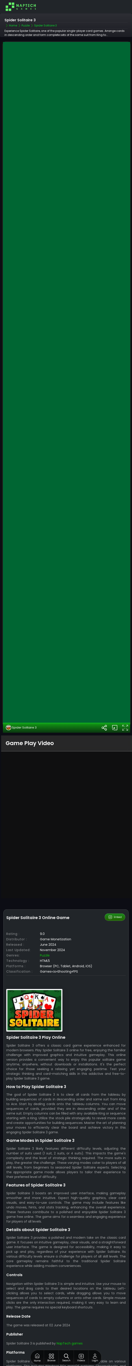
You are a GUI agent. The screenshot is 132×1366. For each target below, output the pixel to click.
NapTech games (70, 1323)
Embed (115, 897)
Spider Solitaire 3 (21, 707)
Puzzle (45, 935)
